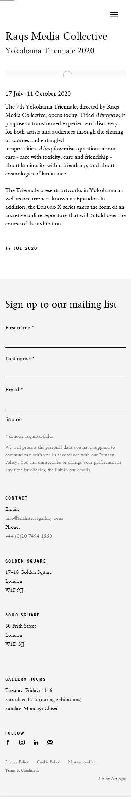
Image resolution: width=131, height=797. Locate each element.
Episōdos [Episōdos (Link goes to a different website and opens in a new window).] (86, 198)
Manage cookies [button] (81, 762)
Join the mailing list (50, 742)
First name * (20, 327)
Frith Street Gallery (48, 15)
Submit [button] (13, 419)
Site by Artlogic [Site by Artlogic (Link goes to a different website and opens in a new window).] (112, 778)
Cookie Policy (48, 762)
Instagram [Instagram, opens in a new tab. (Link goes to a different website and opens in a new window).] (22, 742)
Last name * (19, 358)
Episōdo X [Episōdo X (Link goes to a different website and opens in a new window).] (49, 207)
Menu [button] (113, 15)
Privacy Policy (17, 762)
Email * (14, 389)
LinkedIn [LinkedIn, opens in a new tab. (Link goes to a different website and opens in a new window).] (36, 742)
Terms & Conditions (22, 770)
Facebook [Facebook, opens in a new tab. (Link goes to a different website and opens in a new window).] (8, 742)
